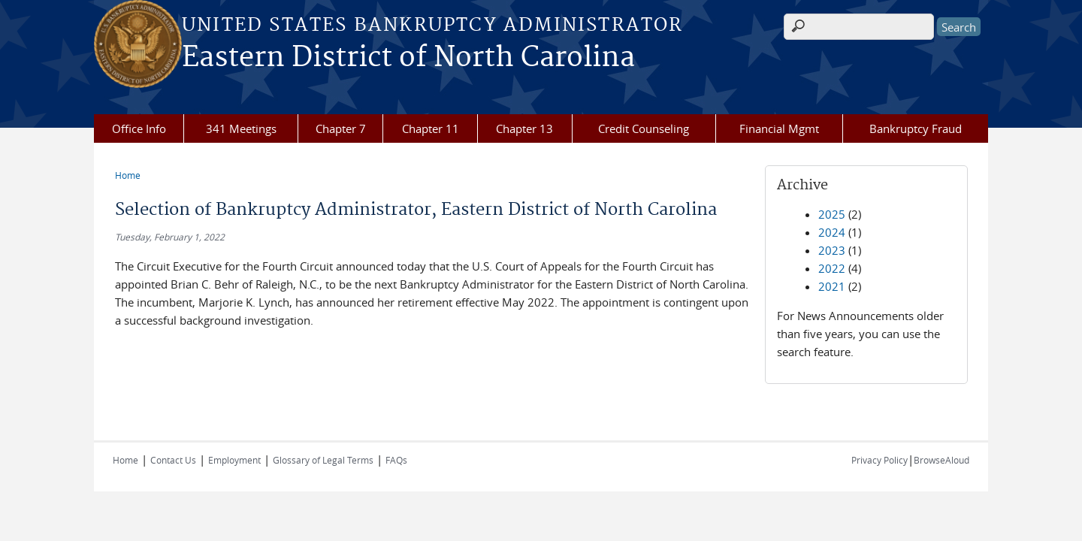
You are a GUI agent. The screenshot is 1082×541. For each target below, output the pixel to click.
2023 (831, 250)
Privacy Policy (879, 460)
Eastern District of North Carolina (408, 58)
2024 (831, 232)
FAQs (396, 460)
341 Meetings (241, 128)
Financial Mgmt (779, 128)
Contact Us (173, 460)
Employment (234, 460)
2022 (831, 268)
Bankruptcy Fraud (915, 128)
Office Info (139, 128)
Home (128, 175)
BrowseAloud (941, 460)
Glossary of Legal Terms (323, 460)
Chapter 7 (341, 128)
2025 (831, 214)
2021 (831, 286)
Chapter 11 (430, 128)
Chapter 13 (524, 128)
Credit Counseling (643, 128)
